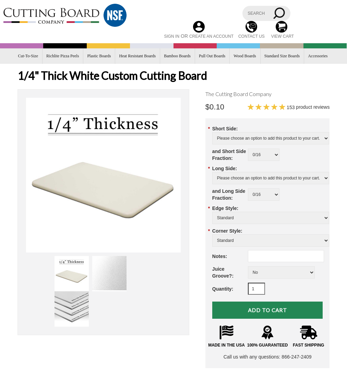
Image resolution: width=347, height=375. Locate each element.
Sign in (171, 36)
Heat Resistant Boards (137, 56)
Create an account (211, 36)
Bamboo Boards (177, 56)
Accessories (317, 56)
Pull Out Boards (212, 56)
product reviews (308, 107)
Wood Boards (245, 56)
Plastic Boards (99, 56)
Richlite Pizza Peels (62, 56)
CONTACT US (251, 36)
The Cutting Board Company (238, 94)
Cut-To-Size (28, 56)
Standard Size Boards (282, 56)
